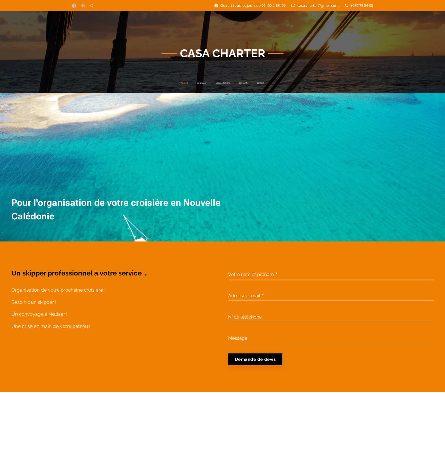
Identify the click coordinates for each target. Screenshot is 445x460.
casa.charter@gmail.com (318, 5)
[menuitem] (206, 83)
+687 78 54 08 (361, 5)
